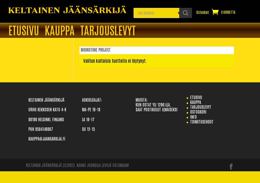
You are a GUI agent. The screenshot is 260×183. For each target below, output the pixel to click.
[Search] (185, 13)
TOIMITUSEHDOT (202, 121)
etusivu (196, 97)
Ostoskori (202, 12)
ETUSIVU (23, 31)
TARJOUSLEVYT (108, 31)
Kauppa (60, 31)
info (193, 116)
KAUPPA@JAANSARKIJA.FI (46, 138)
